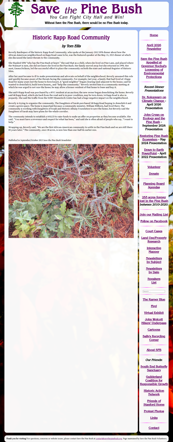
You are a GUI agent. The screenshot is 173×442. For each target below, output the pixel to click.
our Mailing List (157, 214)
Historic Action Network (154, 392)
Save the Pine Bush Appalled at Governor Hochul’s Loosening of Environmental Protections (154, 68)
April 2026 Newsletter (154, 47)
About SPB (154, 350)
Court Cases (153, 231)
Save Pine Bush (86, 9)
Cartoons (154, 329)
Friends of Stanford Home (153, 402)
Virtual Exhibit (154, 313)
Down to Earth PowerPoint (153, 151)
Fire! (154, 306)
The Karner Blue (154, 299)
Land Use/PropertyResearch (153, 239)
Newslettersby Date (154, 270)
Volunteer (153, 167)
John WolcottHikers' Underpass (153, 321)
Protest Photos (154, 411)
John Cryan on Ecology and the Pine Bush (154, 118)
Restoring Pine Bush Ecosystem (154, 137)
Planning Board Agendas (153, 185)
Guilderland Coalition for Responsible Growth (154, 380)
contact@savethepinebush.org (109, 438)
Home (154, 35)
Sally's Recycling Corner (154, 338)
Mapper (154, 251)
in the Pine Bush (154, 199)
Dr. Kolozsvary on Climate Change (154, 99)
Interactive (154, 248)
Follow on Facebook (153, 221)
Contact (154, 428)
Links (154, 418)
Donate (154, 173)
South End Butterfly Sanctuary (153, 368)
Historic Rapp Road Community (71, 37)
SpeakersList (153, 280)
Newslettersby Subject (154, 260)
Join (143, 214)
